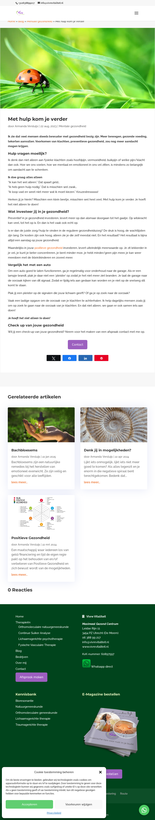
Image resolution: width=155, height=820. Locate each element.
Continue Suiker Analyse (34, 633)
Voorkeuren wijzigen (78, 804)
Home (11, 21)
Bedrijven (22, 657)
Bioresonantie (25, 701)
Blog (21, 21)
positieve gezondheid (48, 248)
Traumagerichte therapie (32, 724)
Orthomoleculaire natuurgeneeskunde (43, 627)
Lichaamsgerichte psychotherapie (40, 639)
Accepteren (29, 804)
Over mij (21, 663)
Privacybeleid (54, 813)
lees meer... (19, 482)
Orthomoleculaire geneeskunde (36, 712)
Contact (77, 344)
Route (124, 793)
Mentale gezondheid (39, 21)
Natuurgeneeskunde (29, 706)
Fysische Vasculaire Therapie (37, 645)
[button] (100, 772)
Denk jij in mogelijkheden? (107, 450)
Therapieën (23, 622)
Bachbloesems (24, 450)
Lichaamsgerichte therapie (33, 718)
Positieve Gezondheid (30, 538)
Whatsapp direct (97, 666)
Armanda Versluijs (26, 126)
